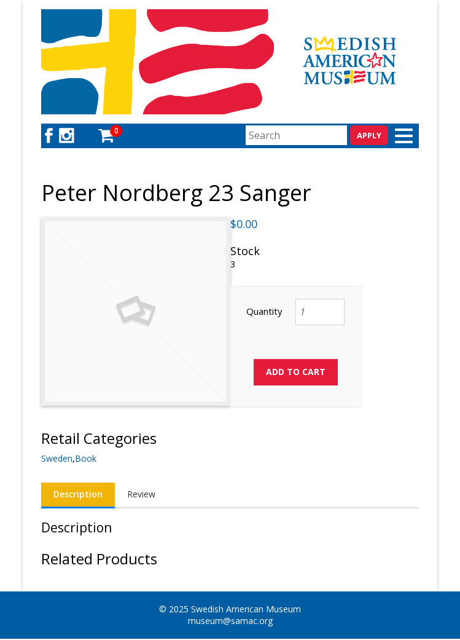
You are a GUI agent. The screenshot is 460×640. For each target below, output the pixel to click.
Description (78, 494)
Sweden (56, 458)
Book (85, 458)
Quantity (264, 311)
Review (141, 494)
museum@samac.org (230, 620)
